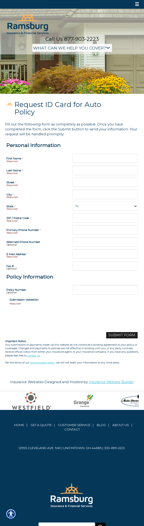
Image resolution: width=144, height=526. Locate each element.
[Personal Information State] (105, 206)
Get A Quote (41, 425)
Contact (72, 429)
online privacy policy (42, 362)
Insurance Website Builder (111, 382)
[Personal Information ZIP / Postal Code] (105, 218)
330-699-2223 (114, 448)
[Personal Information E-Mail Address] (105, 254)
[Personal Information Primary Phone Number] (105, 230)
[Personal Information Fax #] (105, 266)
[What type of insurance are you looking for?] (72, 48)
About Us (120, 425)
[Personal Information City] (105, 194)
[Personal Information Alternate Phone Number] (105, 242)
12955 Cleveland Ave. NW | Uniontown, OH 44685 (60, 448)
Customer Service (74, 425)
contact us (33, 355)
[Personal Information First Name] (105, 158)
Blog (101, 425)
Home (19, 425)
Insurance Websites (26, 382)
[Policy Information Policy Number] (105, 290)
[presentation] (45, 314)
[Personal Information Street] (105, 182)
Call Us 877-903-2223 (72, 39)
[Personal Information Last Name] (105, 170)
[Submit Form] (122, 335)
